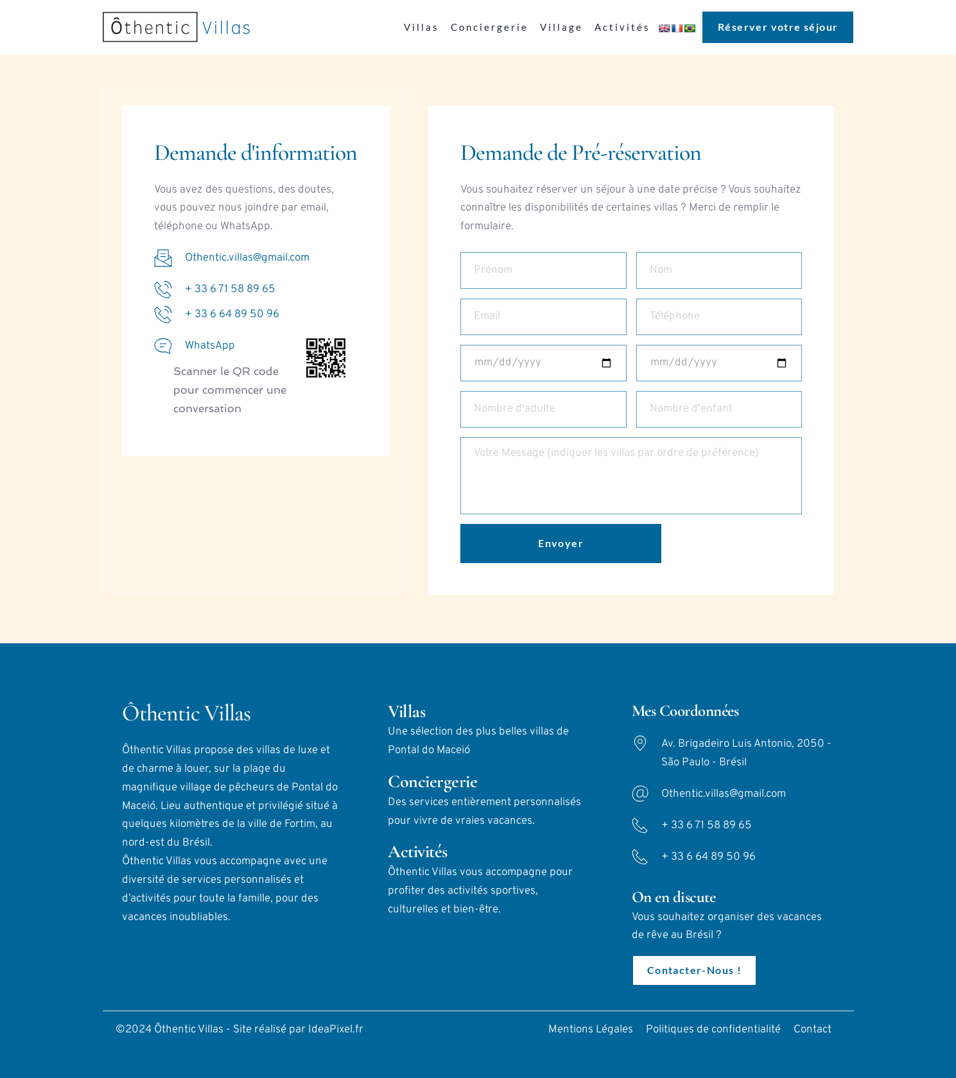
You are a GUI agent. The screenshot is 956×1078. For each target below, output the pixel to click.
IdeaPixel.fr (335, 1030)
